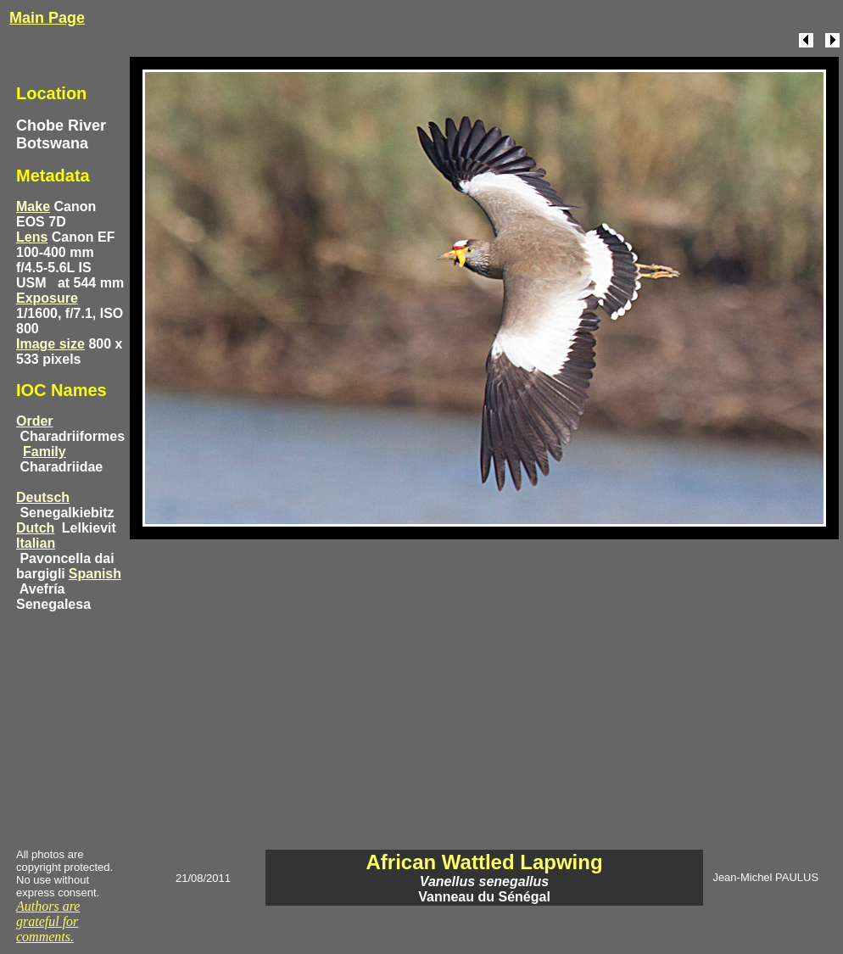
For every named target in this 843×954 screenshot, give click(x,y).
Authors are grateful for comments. (48, 921)
